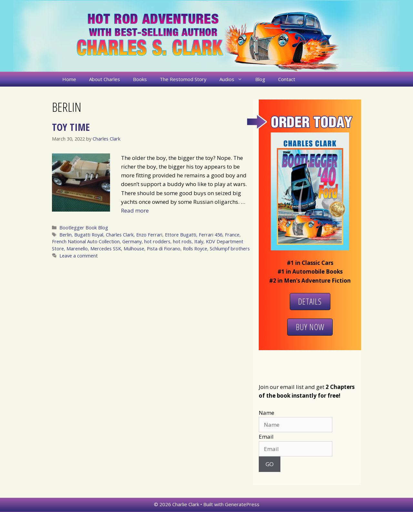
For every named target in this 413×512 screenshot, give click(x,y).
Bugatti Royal (88, 235)
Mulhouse (134, 249)
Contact (286, 79)
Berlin (65, 235)
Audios (234, 79)
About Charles (104, 79)
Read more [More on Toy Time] (135, 210)
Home (69, 79)
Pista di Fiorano (163, 249)
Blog (260, 79)
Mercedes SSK (105, 249)
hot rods (182, 241)
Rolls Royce (195, 249)
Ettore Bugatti (180, 235)
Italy (198, 241)
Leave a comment (78, 256)
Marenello (77, 249)
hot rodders (157, 241)
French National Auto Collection (86, 241)
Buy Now (310, 326)
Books (140, 79)
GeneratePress (242, 504)
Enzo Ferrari (149, 235)
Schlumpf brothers (230, 249)
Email (266, 436)
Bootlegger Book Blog (83, 228)
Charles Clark (120, 235)
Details (310, 301)
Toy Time (71, 127)
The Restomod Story (183, 79)
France (232, 235)
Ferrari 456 (210, 235)
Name (266, 412)
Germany (132, 241)
